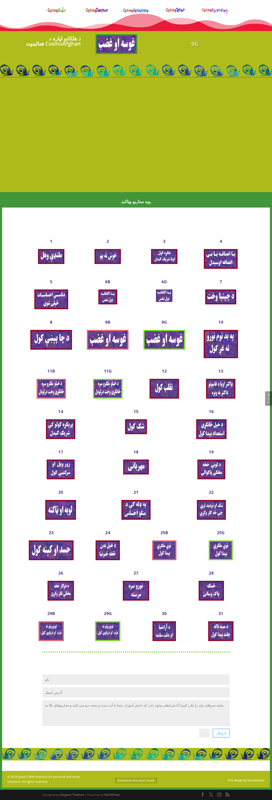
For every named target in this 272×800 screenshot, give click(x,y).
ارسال (221, 733)
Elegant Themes (72, 795)
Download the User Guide (136, 780)
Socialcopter (256, 780)
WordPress (112, 795)
